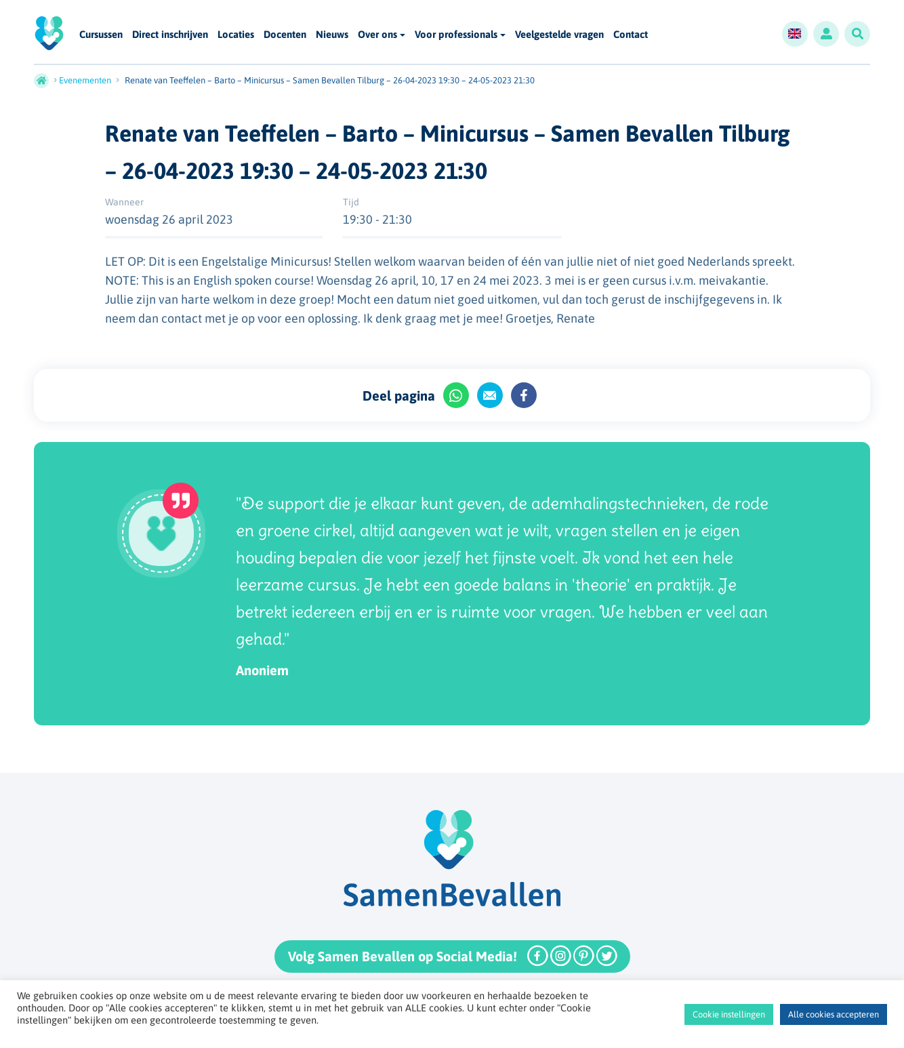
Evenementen (85, 80)
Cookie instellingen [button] (729, 1014)
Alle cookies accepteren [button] (833, 1014)
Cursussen (101, 35)
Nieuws (332, 35)
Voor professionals (456, 34)
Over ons (377, 34)
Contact (630, 35)
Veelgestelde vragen (559, 35)
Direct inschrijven (170, 35)
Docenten (285, 35)
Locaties (236, 35)
